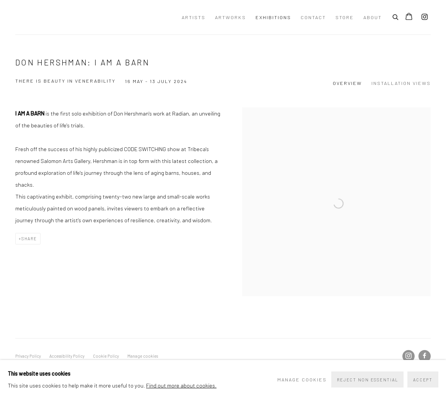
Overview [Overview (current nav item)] (347, 83)
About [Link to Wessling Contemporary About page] (372, 17)
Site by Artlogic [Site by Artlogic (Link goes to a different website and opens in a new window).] (149, 367)
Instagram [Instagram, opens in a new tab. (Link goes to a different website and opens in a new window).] (424, 17)
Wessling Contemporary (80, 17)
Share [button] (29, 238)
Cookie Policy (106, 355)
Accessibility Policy (67, 355)
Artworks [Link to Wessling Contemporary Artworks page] (230, 17)
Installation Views (401, 83)
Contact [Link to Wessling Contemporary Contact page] (313, 17)
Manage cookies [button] (142, 355)
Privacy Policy (28, 355)
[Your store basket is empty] (408, 17)
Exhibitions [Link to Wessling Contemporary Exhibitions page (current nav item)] (273, 17)
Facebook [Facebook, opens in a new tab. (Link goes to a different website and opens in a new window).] (424, 356)
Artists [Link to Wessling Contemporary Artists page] (193, 17)
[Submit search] (395, 16)
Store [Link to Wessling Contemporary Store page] (344, 17)
